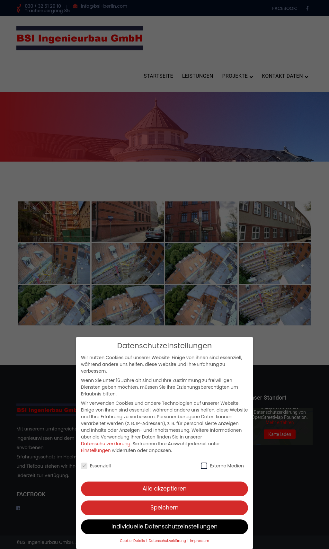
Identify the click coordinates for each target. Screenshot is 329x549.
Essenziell (96, 469)
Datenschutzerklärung (105, 447)
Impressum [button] (199, 544)
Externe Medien (222, 469)
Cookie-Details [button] (133, 544)
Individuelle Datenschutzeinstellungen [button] (164, 530)
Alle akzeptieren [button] (164, 492)
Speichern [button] (164, 511)
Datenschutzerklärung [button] (168, 544)
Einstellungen (96, 454)
